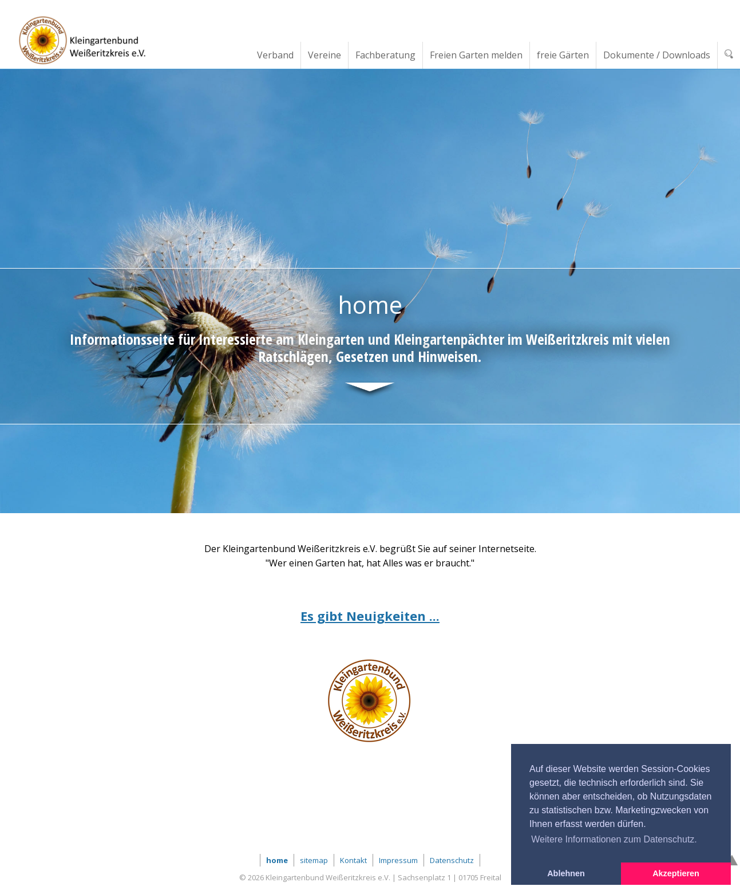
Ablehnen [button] (566, 873)
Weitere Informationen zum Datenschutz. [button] (614, 839)
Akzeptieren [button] (675, 873)
